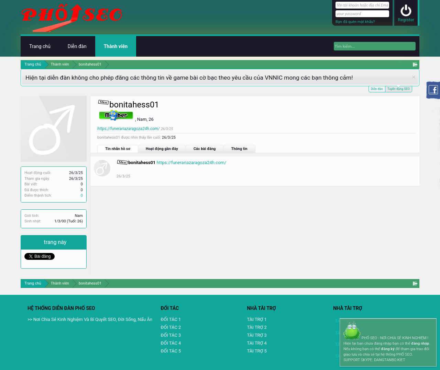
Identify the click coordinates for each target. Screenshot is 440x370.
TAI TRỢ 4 (256, 343)
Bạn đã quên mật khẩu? (355, 22)
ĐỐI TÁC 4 (171, 343)
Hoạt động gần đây (162, 149)
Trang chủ (40, 46)
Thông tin (239, 149)
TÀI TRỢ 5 (256, 351)
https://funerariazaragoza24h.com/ (128, 128)
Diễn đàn (377, 89)
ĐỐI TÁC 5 (171, 351)
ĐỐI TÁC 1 (171, 319)
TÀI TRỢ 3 (256, 335)
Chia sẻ (34, 242)
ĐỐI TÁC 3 (171, 335)
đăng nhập (420, 343)
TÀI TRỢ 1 (256, 319)
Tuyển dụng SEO (398, 88)
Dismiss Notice (413, 77)
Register (406, 19)
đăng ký (387, 349)
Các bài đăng (205, 149)
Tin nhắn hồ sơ (117, 149)
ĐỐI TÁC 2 (171, 327)
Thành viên (116, 46)
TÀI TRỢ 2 (256, 327)
